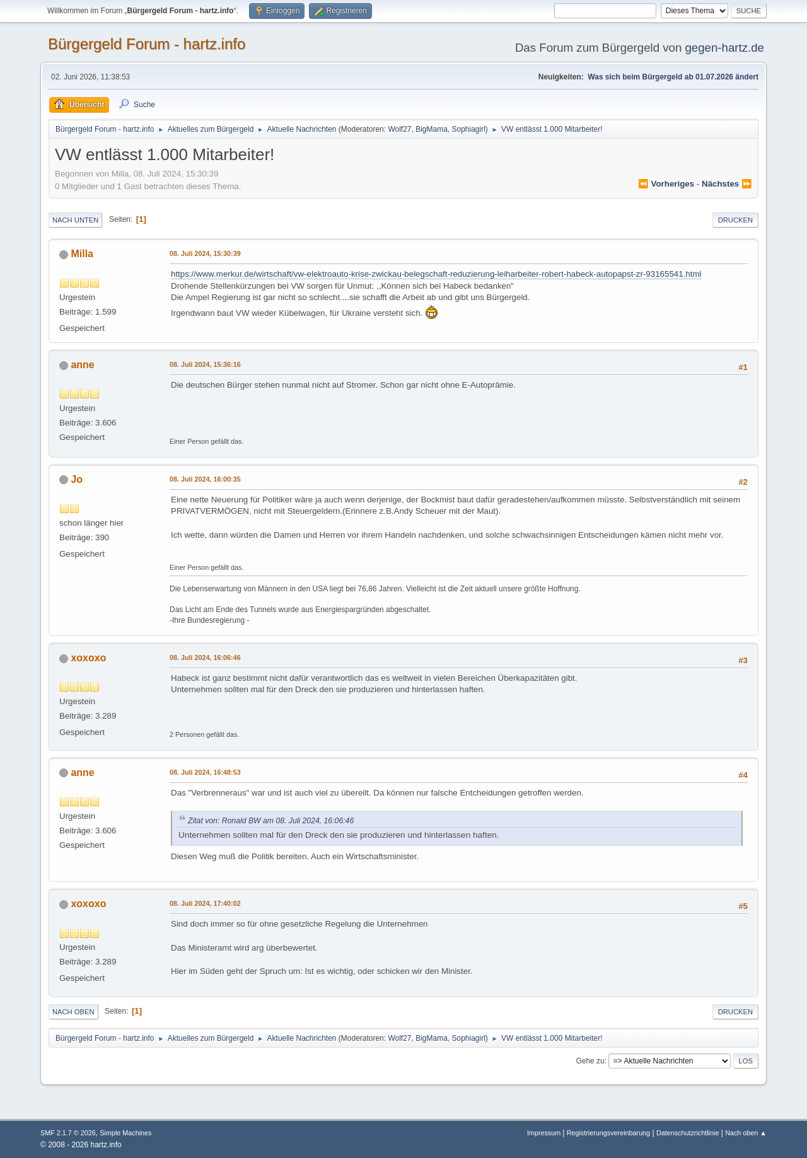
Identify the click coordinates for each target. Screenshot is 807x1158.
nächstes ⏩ (727, 183)
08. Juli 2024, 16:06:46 (205, 657)
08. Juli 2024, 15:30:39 (205, 253)
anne (82, 364)
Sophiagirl (468, 129)
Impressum (544, 1133)
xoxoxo (88, 657)
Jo (77, 479)
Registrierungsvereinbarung (608, 1133)
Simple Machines (125, 1133)
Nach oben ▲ (746, 1133)
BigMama (431, 129)
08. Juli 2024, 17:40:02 (205, 903)
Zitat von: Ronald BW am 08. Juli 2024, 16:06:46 (271, 820)
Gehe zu (590, 1061)
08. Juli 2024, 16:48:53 (205, 772)
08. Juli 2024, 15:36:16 (205, 364)
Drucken (735, 220)
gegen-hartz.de (724, 47)
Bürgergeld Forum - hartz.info (146, 43)
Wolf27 (399, 129)
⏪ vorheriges (666, 183)
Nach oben (73, 1012)
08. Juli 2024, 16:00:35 (205, 479)
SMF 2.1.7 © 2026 (68, 1133)
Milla (82, 253)
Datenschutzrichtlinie (687, 1133)
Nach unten (75, 220)
